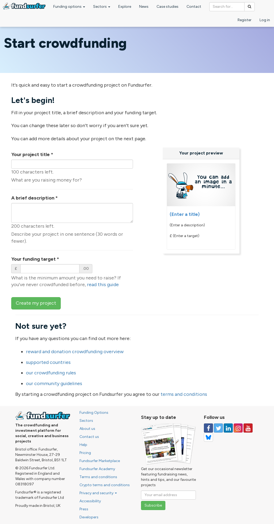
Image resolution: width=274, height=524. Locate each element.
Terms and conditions (98, 477)
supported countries (48, 362)
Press (83, 509)
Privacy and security (98, 493)
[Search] (249, 6)
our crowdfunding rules (51, 373)
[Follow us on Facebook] (208, 428)
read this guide (103, 284)
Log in (265, 20)
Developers (88, 517)
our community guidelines (54, 383)
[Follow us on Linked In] (228, 428)
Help (83, 444)
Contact (194, 6)
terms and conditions (184, 394)
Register (245, 20)
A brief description (34, 198)
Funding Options (93, 412)
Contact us (89, 436)
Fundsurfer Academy (97, 469)
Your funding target (35, 259)
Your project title (32, 154)
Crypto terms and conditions (104, 485)
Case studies (167, 6)
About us (87, 428)
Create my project (36, 303)
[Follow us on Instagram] (238, 428)
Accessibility (90, 501)
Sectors (101, 6)
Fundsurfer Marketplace (99, 461)
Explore (124, 6)
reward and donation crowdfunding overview (75, 352)
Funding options (69, 6)
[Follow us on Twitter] (218, 428)
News (144, 6)
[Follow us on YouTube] (248, 428)
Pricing (85, 453)
